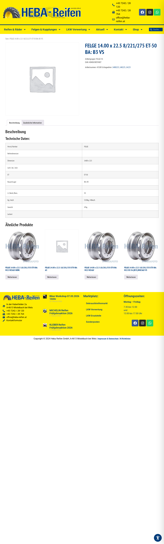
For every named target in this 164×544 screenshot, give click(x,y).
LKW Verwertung (78, 29)
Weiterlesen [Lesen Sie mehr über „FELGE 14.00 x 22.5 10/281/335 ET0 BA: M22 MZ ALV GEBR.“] (12, 277)
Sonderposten (93, 322)
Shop (138, 29)
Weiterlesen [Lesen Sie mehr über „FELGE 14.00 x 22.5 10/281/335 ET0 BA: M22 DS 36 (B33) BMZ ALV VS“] (131, 277)
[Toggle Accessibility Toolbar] (158, 538)
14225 (128, 67)
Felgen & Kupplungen (46, 29)
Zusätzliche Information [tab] (32, 122)
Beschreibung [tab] (14, 122)
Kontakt (120, 29)
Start (7, 38)
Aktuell (102, 29)
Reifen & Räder (15, 29)
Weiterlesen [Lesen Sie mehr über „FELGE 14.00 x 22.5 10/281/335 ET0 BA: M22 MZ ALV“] (91, 277)
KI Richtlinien (125, 338)
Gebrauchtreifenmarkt (97, 303)
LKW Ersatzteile (93, 315)
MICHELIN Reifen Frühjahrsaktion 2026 (60, 312)
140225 (122, 67)
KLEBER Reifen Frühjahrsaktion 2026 (60, 326)
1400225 (115, 67)
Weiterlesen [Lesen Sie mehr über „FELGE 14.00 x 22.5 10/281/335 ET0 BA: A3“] (51, 277)
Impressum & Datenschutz (108, 338)
